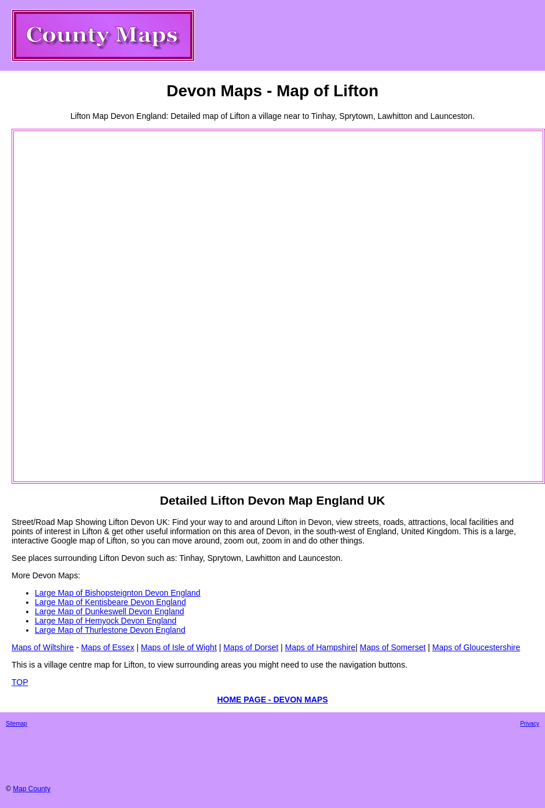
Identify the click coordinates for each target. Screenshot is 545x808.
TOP (20, 682)
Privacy (529, 723)
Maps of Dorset (250, 647)
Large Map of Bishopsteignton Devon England (118, 592)
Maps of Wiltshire (43, 647)
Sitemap (16, 723)
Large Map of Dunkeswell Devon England (109, 611)
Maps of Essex (108, 647)
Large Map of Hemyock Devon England (105, 620)
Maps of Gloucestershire (477, 647)
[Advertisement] (61, 306)
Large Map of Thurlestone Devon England (110, 630)
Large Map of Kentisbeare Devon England (110, 602)
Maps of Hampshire (320, 647)
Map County (31, 789)
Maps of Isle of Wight (179, 647)
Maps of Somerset (392, 647)
